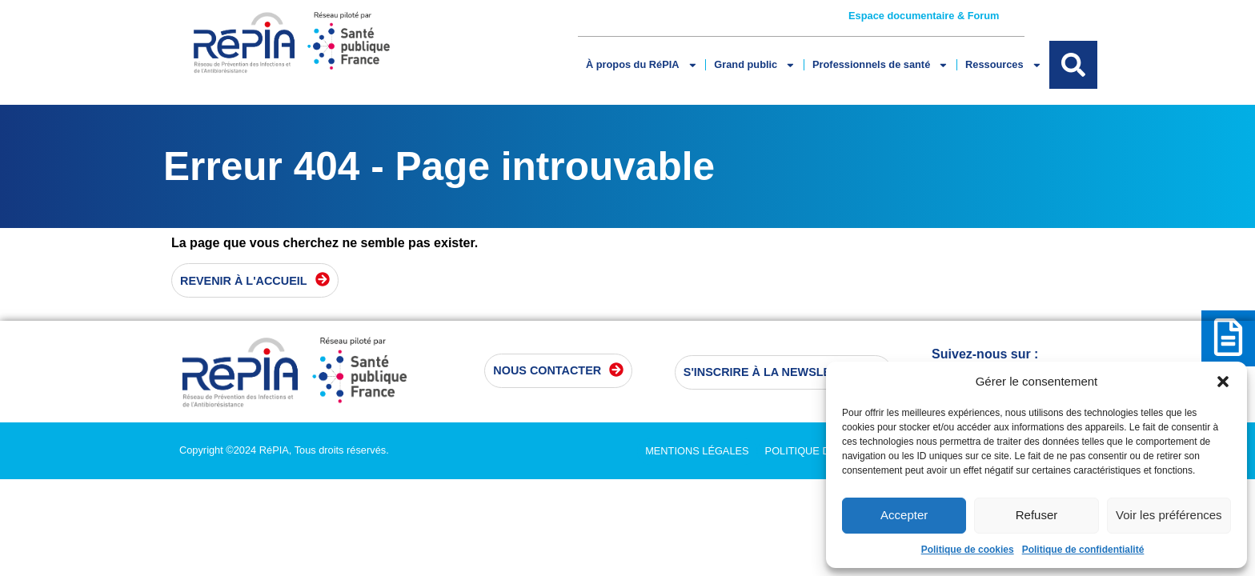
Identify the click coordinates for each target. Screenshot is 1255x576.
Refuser (1037, 515)
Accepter (904, 515)
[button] (1223, 382)
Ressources (1003, 65)
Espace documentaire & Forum (923, 16)
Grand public (755, 65)
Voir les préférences (1169, 515)
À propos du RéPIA (641, 65)
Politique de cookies (967, 549)
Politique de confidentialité (1083, 549)
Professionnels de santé (880, 65)
